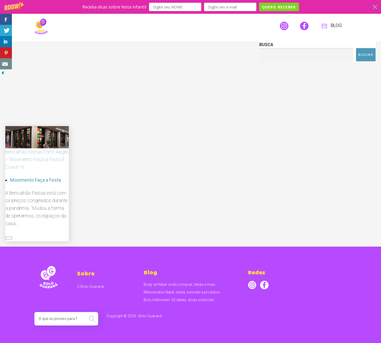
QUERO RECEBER (279, 7)
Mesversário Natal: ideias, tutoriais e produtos (182, 292)
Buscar (365, 55)
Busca (266, 44)
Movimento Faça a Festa (35, 180)
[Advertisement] (127, 81)
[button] (190, 7)
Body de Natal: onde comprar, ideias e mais (179, 284)
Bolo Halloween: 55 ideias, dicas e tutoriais (179, 300)
